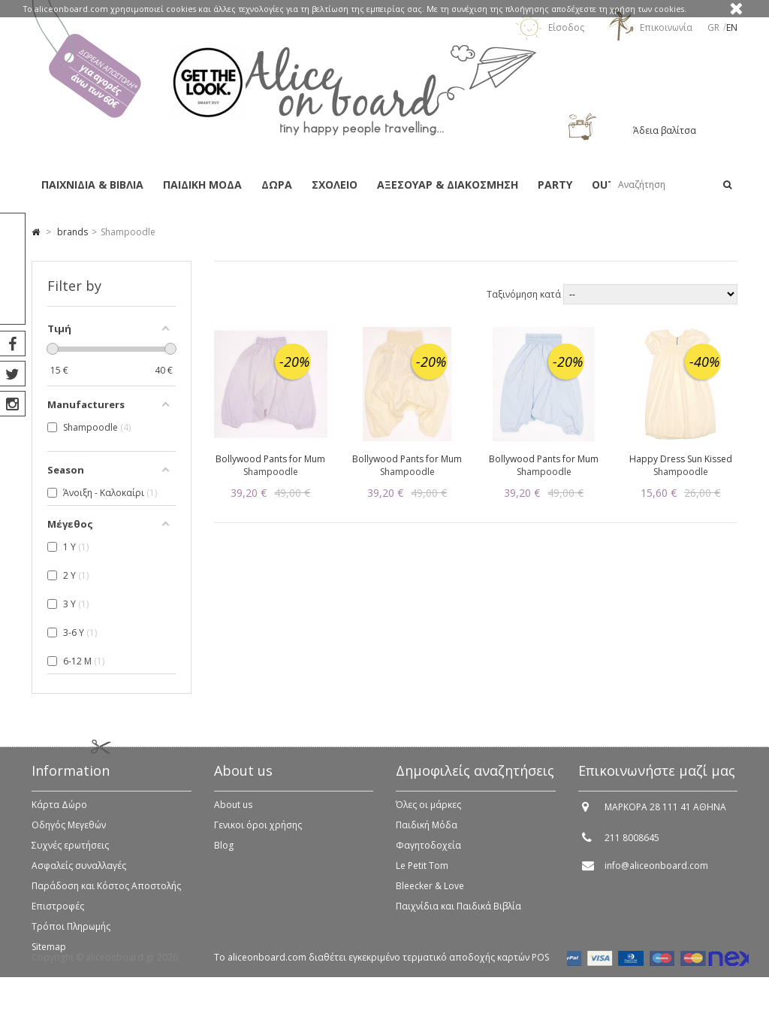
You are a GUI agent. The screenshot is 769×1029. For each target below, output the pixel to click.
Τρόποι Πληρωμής (71, 934)
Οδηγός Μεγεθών (69, 833)
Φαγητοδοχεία (428, 853)
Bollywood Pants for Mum (270, 458)
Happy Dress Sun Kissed (680, 458)
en (731, 27)
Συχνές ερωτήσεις (70, 853)
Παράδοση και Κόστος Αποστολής (106, 894)
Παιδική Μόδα (426, 833)
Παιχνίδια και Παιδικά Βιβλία (458, 914)
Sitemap (49, 955)
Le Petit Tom (422, 873)
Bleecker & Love (430, 894)
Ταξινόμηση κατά (525, 294)
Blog (224, 853)
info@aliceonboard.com (656, 873)
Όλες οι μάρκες (428, 813)
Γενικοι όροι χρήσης (258, 833)
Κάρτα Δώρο (59, 813)
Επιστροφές (58, 914)
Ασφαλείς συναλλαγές (79, 873)
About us (233, 813)
